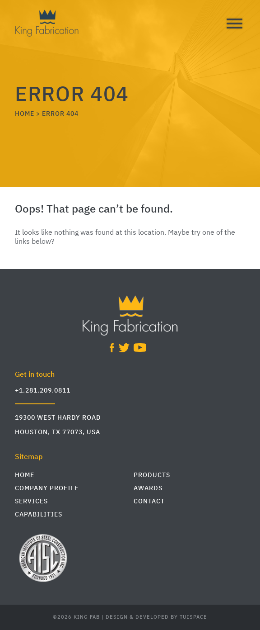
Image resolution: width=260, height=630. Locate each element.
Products (152, 475)
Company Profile (47, 488)
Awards (148, 488)
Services (31, 501)
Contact (149, 501)
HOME (24, 114)
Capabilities (38, 514)
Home (24, 475)
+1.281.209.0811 (42, 390)
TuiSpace (193, 617)
